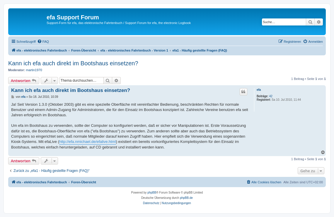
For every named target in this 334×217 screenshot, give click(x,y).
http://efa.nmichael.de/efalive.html (87, 141)
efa (259, 89)
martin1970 (34, 70)
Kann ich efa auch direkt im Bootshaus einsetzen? (73, 63)
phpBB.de (186, 197)
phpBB (151, 192)
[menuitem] (43, 41)
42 (270, 96)
